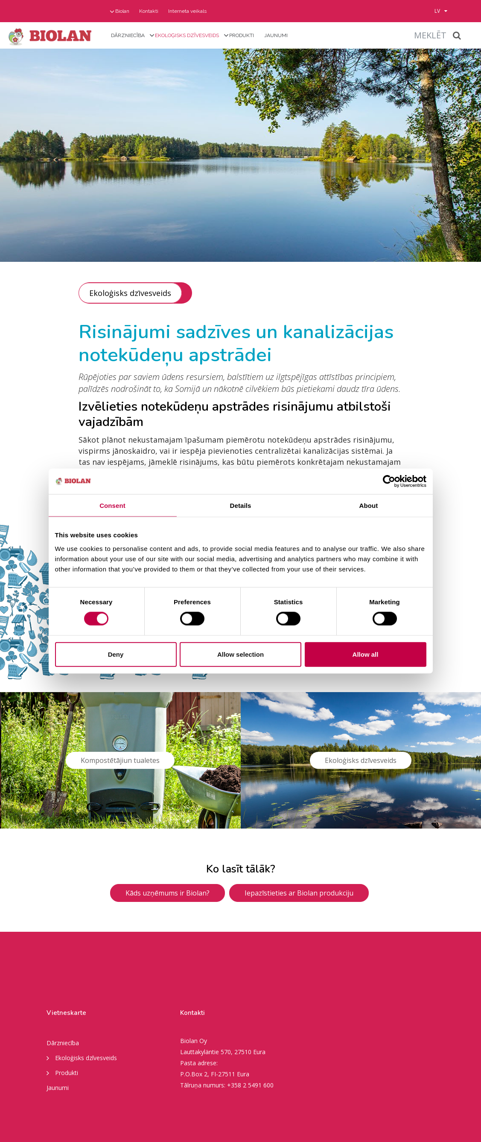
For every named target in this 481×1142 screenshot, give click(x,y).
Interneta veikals (187, 11)
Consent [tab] (112, 505)
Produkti (241, 35)
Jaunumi (276, 35)
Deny (116, 654)
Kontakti (148, 11)
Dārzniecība (128, 35)
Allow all (366, 654)
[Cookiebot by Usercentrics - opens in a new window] (389, 481)
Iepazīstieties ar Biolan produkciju (299, 893)
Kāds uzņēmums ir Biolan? (167, 893)
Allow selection (240, 654)
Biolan (122, 11)
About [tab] (368, 505)
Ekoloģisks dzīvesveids (187, 35)
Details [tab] (240, 505)
